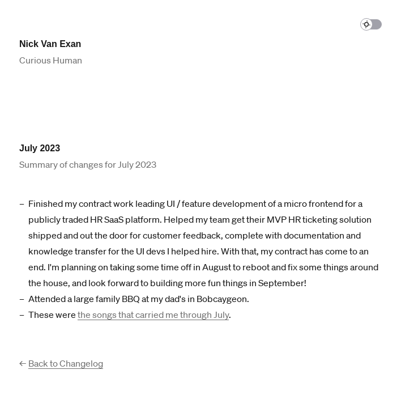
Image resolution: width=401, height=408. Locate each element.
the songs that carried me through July (153, 314)
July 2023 (39, 148)
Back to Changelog (65, 363)
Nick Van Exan (50, 44)
